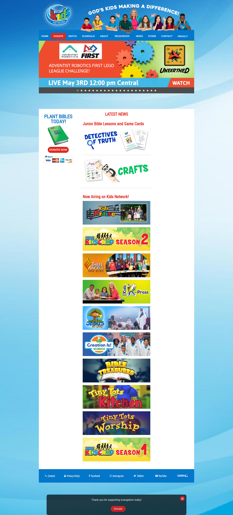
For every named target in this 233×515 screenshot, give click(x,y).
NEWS (139, 36)
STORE (152, 36)
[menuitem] (45, 36)
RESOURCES (122, 36)
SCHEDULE (88, 36)
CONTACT (166, 36)
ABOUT (104, 36)
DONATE (58, 36)
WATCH (72, 36)
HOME (44, 36)
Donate (118, 508)
